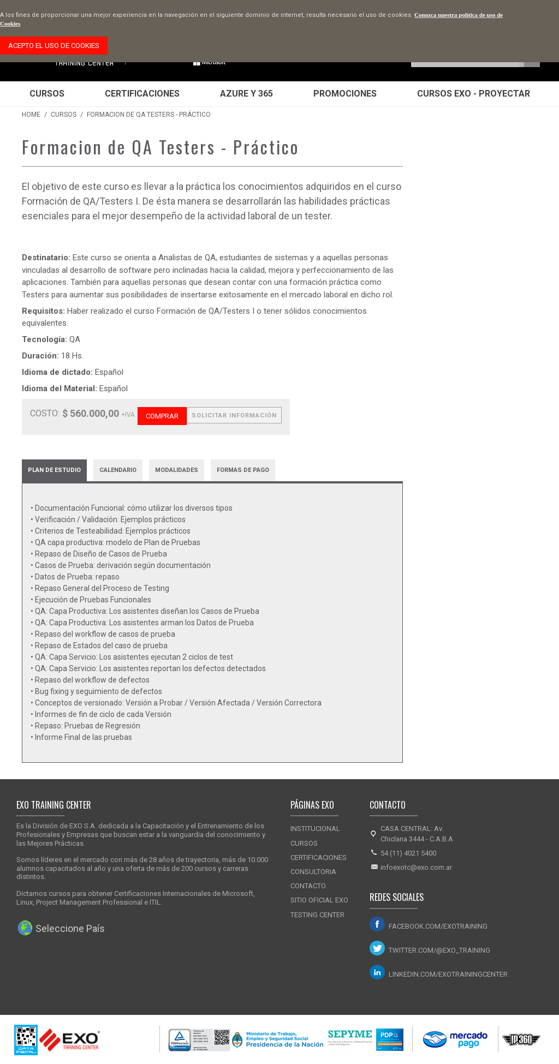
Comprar (162, 416)
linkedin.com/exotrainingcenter (445, 974)
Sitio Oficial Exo (319, 900)
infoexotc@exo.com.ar (416, 867)
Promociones (345, 93)
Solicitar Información (234, 415)
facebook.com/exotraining (438, 926)
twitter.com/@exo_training (439, 950)
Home (31, 114)
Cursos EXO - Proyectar (473, 93)
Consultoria (313, 872)
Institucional (315, 828)
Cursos (46, 93)
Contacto (308, 886)
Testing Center (317, 915)
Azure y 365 (246, 93)
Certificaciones (142, 93)
